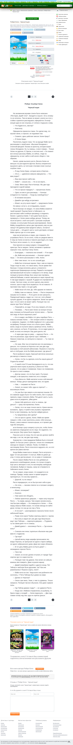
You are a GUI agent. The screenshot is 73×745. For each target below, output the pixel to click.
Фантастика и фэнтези (63, 14)
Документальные (62, 22)
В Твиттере (27, 29)
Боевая (19, 723)
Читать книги (18, 5)
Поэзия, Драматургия (62, 44)
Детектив (3, 725)
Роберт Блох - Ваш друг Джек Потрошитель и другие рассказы (17, 651)
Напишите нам (39, 72)
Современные (39, 730)
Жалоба (32, 68)
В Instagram (40, 29)
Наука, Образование (62, 20)
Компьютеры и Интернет (63, 42)
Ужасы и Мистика (39, 46)
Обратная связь (56, 736)
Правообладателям (57, 733)
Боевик (2, 723)
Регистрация (68, 1)
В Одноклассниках (16, 32)
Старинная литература (63, 38)
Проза (59, 24)
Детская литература (62, 28)
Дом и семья (61, 30)
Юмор (59, 40)
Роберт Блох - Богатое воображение (32, 651)
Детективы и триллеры (28, 5)
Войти (60, 1)
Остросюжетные (39, 728)
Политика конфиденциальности (60, 735)
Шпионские (3, 735)
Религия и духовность (63, 34)
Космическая (21, 728)
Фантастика (4, 9)
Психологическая (22, 731)
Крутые (2, 731)
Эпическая (20, 736)
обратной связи (42, 743)
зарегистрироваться (25, 677)
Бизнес (59, 32)
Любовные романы (42, 5)
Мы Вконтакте (28, 32)
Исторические (4, 728)
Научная (20, 730)
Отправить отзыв (14, 714)
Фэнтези (20, 735)
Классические (4, 730)
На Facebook (15, 29)
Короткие (38, 725)
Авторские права (32, 18)
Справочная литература (63, 36)
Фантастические (39, 726)
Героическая (21, 725)
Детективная (21, 726)
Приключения (61, 26)
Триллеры (3, 733)
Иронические (4, 726)
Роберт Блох (38, 40)
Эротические (38, 731)
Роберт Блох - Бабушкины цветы (47, 651)
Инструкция (42, 76)
